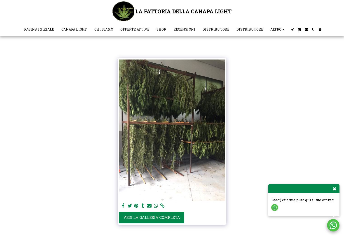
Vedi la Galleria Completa (151, 217)
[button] (292, 29)
